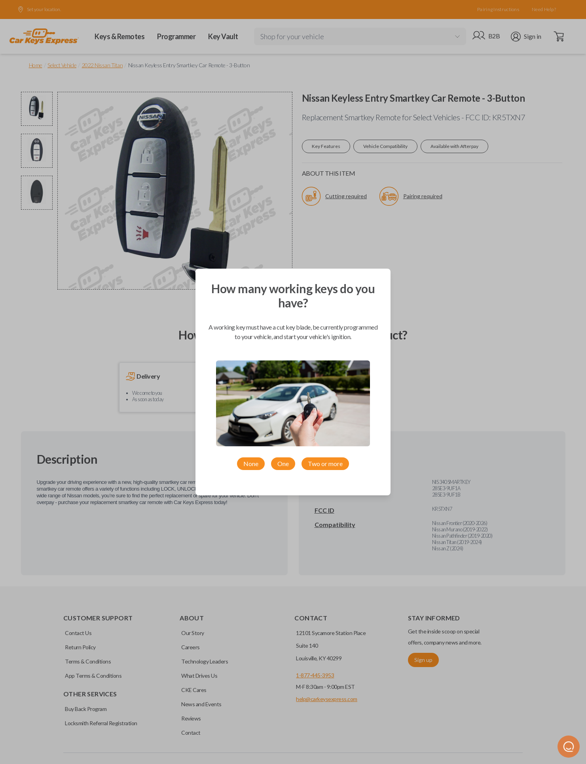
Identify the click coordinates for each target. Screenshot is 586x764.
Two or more (325, 463)
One (283, 463)
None (250, 463)
